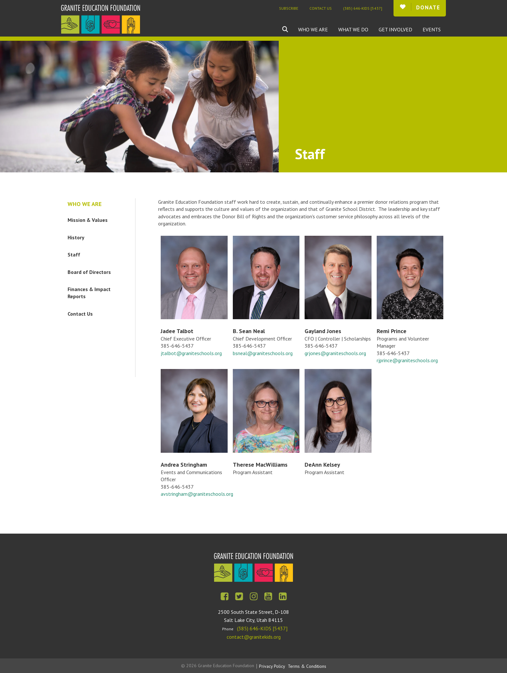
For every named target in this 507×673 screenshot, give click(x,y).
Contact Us (320, 8)
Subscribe (288, 8)
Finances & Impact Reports (89, 292)
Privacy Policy (272, 666)
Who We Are (313, 29)
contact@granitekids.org (254, 637)
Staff (74, 254)
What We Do (353, 29)
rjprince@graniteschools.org (407, 360)
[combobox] (290, 29)
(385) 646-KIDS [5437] (362, 8)
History (76, 237)
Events (432, 29)
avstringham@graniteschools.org (197, 494)
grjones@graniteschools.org (335, 353)
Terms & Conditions (307, 666)
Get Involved (395, 29)
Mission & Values (88, 220)
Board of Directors (89, 272)
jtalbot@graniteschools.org (191, 353)
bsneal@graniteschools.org (263, 353)
